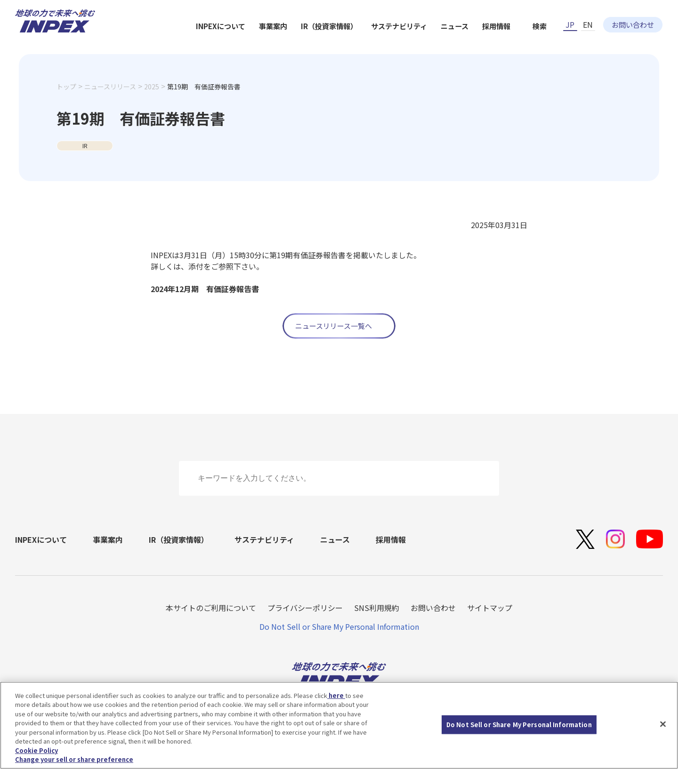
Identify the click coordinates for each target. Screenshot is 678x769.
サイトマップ (489, 607)
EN (588, 17)
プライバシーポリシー (305, 607)
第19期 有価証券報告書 (204, 102)
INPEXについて (318, 43)
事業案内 (372, 43)
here (336, 695)
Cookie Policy (36, 750)
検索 (645, 43)
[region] (339, 725)
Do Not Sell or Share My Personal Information (339, 626)
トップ (66, 102)
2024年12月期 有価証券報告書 (205, 288)
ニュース (558, 43)
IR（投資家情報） (429, 43)
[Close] (663, 724)
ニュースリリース (110, 102)
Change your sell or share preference (74, 759)
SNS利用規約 (376, 607)
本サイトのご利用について (211, 607)
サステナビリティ (501, 43)
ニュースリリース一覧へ (333, 326)
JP (569, 17)
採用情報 (601, 43)
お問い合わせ (633, 17)
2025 (151, 102)
